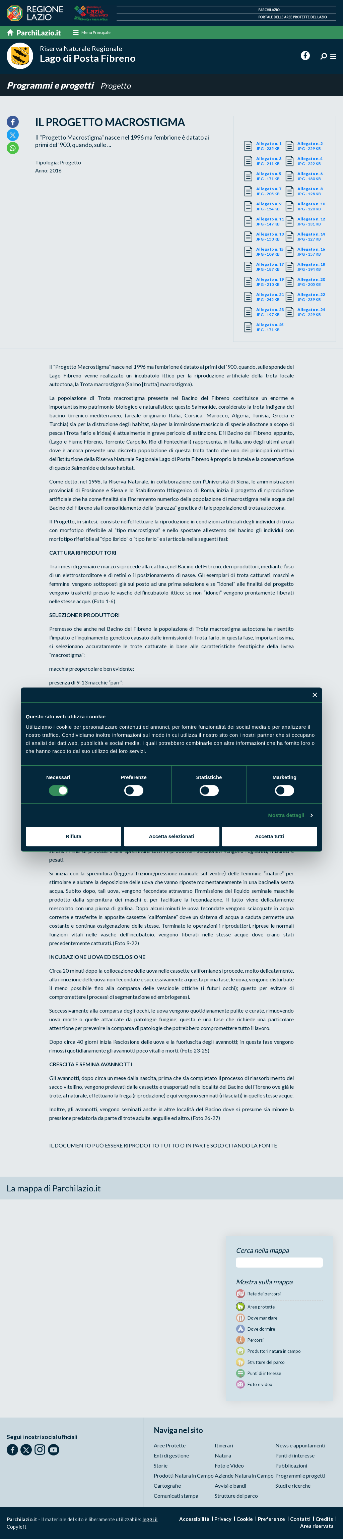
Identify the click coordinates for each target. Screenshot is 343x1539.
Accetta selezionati (171, 836)
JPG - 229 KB (311, 146)
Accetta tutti (269, 836)
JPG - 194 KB (311, 267)
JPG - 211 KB (270, 161)
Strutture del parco (236, 1495)
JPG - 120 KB (311, 206)
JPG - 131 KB (311, 221)
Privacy (222, 1519)
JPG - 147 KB (270, 221)
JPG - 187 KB (270, 267)
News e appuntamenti (300, 1445)
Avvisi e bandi (230, 1485)
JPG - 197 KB (270, 312)
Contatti (300, 1519)
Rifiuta (73, 836)
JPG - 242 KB (270, 297)
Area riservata (317, 1526)
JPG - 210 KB (270, 282)
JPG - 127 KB (311, 237)
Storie (160, 1465)
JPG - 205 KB (270, 191)
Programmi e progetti (52, 85)
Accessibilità (194, 1519)
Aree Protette (170, 1445)
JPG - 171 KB (270, 176)
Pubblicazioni (291, 1465)
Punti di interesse (295, 1455)
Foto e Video (229, 1465)
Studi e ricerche (293, 1485)
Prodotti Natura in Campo (184, 1475)
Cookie (244, 1519)
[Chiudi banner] (315, 694)
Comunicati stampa (176, 1495)
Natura (223, 1455)
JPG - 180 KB (311, 176)
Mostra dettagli (286, 815)
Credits (324, 1519)
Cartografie (167, 1485)
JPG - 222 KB (311, 161)
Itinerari (224, 1445)
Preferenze (271, 1519)
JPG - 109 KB (270, 252)
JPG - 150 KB (270, 237)
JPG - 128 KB (311, 191)
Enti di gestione (171, 1455)
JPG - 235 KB (270, 146)
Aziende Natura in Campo (244, 1475)
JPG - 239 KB (311, 297)
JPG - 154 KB (270, 206)
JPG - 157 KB (311, 252)
